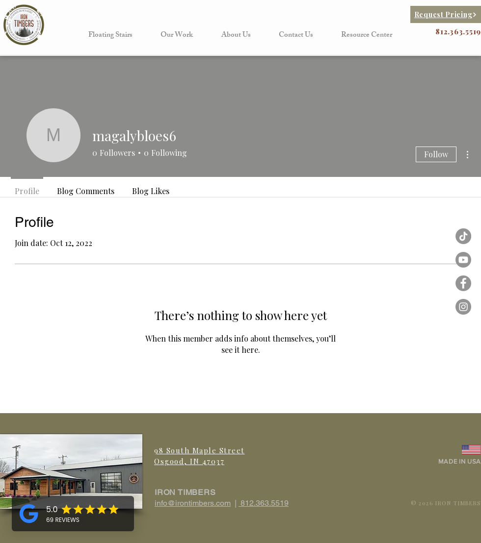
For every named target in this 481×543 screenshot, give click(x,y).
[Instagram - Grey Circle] (463, 307)
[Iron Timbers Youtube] (463, 260)
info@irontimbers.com (193, 503)
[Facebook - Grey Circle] (463, 283)
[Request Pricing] (445, 14)
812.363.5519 (264, 503)
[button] (110, 35)
